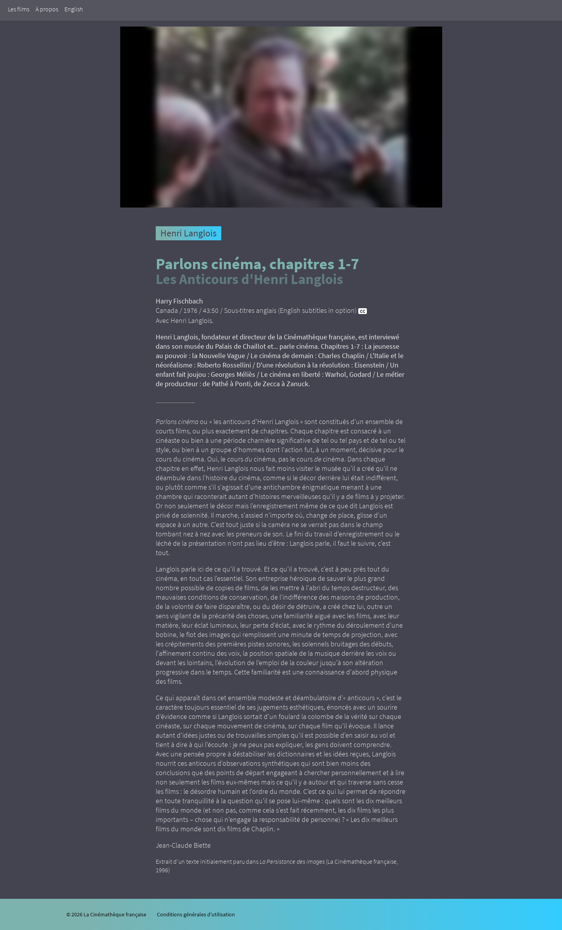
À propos (47, 9)
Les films (18, 9)
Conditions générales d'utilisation (196, 914)
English (73, 9)
